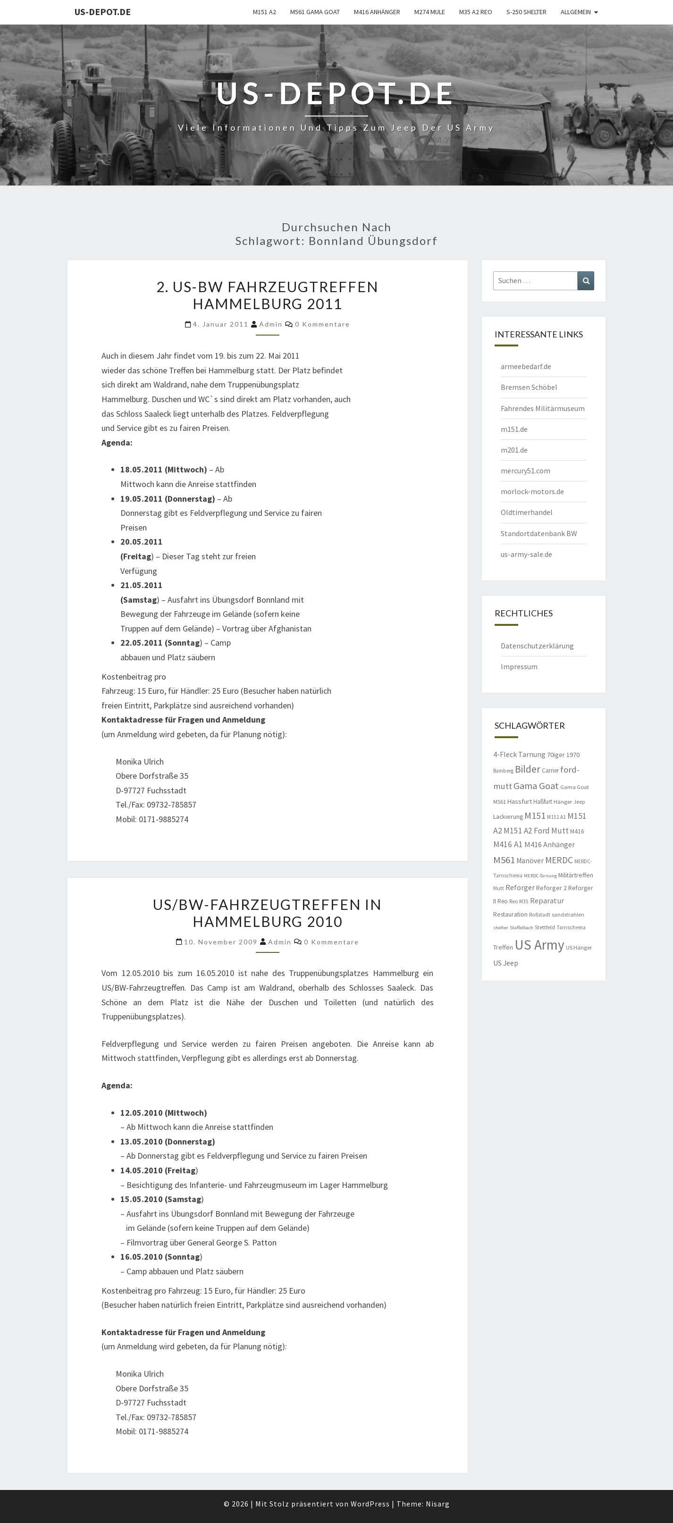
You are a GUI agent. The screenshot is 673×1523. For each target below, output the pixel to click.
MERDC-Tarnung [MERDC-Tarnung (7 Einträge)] (540, 876)
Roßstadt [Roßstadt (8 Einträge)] (539, 914)
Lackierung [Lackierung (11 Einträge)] (508, 816)
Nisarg (438, 1503)
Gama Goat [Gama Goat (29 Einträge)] (536, 786)
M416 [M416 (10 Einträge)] (577, 831)
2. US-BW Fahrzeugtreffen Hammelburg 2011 (267, 295)
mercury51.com (525, 470)
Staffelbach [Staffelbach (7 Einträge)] (521, 928)
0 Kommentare (322, 324)
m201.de (514, 449)
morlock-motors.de (532, 491)
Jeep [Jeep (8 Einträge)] (579, 802)
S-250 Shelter (526, 12)
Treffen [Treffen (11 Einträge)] (503, 947)
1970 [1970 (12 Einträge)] (573, 754)
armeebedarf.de (526, 366)
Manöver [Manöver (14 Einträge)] (530, 860)
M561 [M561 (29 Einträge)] (504, 860)
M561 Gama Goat (315, 12)
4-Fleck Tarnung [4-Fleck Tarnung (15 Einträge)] (519, 754)
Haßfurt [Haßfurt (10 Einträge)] (542, 802)
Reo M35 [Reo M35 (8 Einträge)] (519, 901)
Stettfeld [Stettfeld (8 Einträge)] (545, 927)
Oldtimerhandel (527, 512)
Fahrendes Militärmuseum (543, 408)
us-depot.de (103, 11)
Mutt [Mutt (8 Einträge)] (498, 888)
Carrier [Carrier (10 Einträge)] (550, 770)
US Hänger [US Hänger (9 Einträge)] (579, 947)
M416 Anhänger (377, 12)
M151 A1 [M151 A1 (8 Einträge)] (556, 817)
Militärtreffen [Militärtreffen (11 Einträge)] (575, 875)
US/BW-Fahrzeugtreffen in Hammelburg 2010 (267, 913)
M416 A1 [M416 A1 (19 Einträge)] (508, 844)
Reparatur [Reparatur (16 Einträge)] (547, 900)
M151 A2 (264, 12)
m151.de (514, 429)
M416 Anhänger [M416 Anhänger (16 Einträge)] (549, 844)
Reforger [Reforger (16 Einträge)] (520, 887)
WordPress (370, 1503)
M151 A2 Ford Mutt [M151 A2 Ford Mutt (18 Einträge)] (536, 830)
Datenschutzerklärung (537, 645)
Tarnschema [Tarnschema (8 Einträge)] (571, 927)
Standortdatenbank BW (539, 533)
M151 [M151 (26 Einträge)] (535, 815)
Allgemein (576, 12)
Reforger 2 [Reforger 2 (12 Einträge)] (551, 888)
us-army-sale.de (526, 554)
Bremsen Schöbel (529, 387)
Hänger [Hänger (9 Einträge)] (563, 801)
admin (271, 324)
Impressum (519, 666)
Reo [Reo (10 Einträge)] (502, 901)
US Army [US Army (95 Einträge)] (539, 944)
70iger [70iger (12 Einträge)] (556, 754)
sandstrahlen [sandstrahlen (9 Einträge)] (568, 914)
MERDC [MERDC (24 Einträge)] (559, 860)
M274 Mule (429, 12)
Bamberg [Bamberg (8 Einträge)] (503, 770)
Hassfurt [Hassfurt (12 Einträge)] (519, 801)
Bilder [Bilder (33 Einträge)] (527, 769)
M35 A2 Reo (475, 12)
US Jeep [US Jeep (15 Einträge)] (505, 963)
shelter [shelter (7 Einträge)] (500, 928)
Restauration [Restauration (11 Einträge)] (510, 914)
